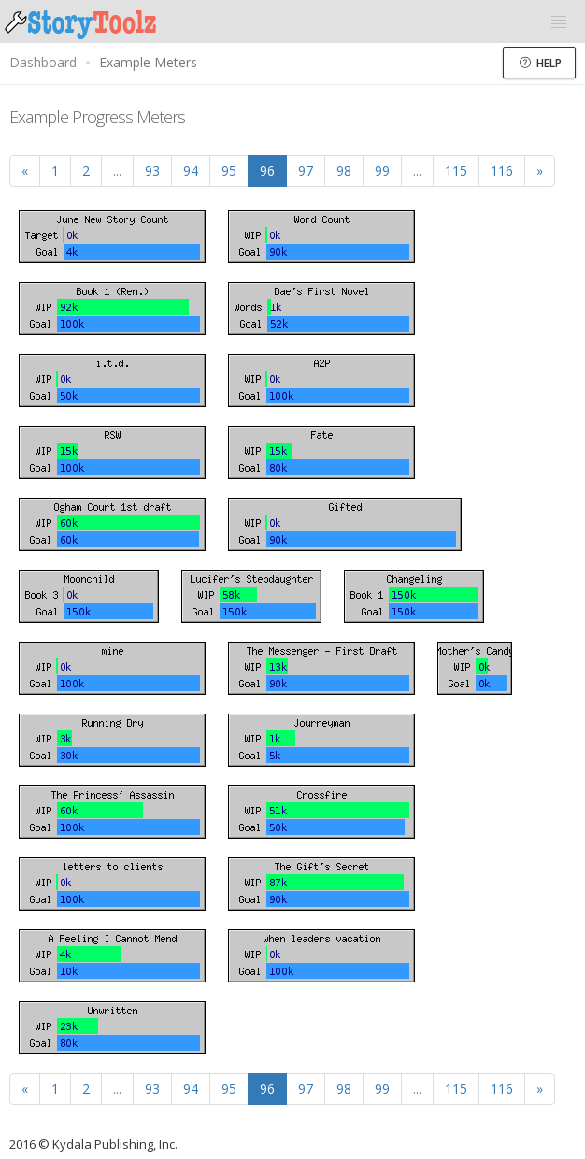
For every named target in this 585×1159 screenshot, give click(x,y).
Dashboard (43, 62)
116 (502, 170)
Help (541, 63)
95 (228, 170)
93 (152, 170)
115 (456, 170)
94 (190, 170)
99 (382, 170)
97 (305, 170)
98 (343, 170)
